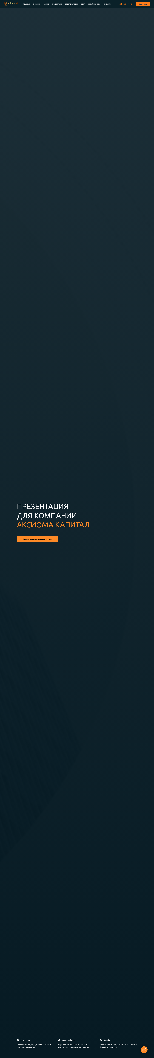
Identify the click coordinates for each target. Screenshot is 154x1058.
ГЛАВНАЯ (26, 4)
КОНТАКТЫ (107, 4)
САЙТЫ (46, 4)
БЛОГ (83, 4)
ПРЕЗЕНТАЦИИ (57, 4)
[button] (143, 4)
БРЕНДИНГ (36, 4)
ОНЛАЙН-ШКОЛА (94, 4)
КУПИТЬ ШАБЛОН (71, 4)
